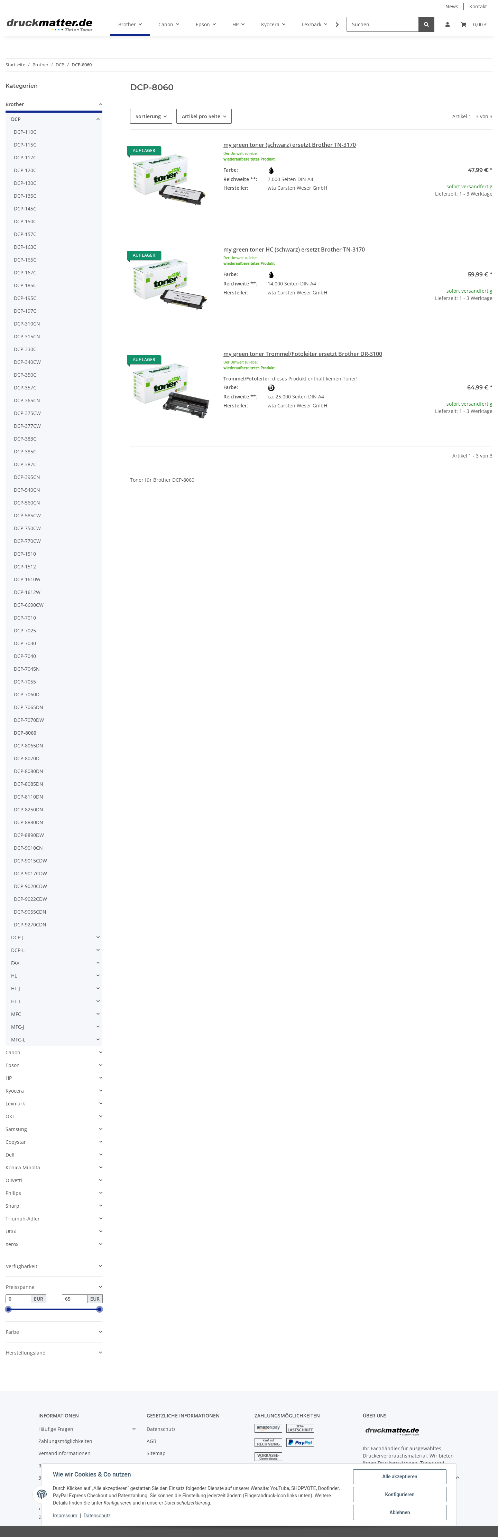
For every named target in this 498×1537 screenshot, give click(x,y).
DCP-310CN (27, 323)
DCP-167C (25, 272)
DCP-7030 (25, 643)
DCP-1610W (27, 579)
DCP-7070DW (29, 720)
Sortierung (148, 116)
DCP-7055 (25, 681)
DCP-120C (25, 170)
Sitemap (156, 1453)
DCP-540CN (27, 490)
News (451, 6)
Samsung (16, 1129)
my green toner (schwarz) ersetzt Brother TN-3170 (289, 145)
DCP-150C (25, 221)
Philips (13, 1193)
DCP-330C (25, 349)
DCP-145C (25, 208)
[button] (447, 24)
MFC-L (18, 1039)
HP (9, 1078)
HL (14, 975)
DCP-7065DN (28, 707)
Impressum (65, 1515)
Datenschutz (161, 1429)
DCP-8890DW (29, 835)
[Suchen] (383, 24)
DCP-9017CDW (30, 873)
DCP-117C (25, 157)
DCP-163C (25, 247)
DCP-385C (25, 451)
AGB (151, 1441)
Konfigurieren (399, 1494)
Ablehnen (399, 1512)
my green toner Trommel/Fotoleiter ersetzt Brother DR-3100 (302, 354)
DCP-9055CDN (30, 911)
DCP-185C (25, 285)
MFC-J (17, 1027)
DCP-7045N (27, 669)
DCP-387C (25, 464)
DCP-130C (25, 183)
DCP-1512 (25, 566)
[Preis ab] (18, 1298)
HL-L (16, 1001)
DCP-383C (25, 438)
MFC (16, 1014)
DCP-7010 (25, 617)
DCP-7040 (25, 656)
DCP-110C (25, 132)
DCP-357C (25, 387)
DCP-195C (25, 298)
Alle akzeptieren (399, 1476)
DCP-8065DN (28, 745)
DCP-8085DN (28, 784)
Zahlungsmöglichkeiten (65, 1441)
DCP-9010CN (28, 848)
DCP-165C (25, 259)
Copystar (16, 1142)
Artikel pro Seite (201, 116)
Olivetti (14, 1180)
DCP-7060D (26, 694)
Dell (10, 1154)
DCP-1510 (25, 553)
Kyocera (15, 1090)
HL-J (15, 988)
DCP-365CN (27, 400)
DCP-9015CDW (30, 860)
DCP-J (17, 937)
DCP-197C (25, 311)
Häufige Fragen (55, 1429)
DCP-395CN (27, 477)
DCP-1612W (27, 592)
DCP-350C (25, 374)
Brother (15, 104)
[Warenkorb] (473, 24)
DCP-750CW (27, 528)
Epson (13, 1065)
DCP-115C (25, 144)
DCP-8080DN (28, 771)
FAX (15, 963)
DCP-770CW (27, 541)
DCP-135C (25, 195)
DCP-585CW (27, 515)
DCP (16, 119)
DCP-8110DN (28, 796)
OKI (10, 1116)
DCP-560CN (27, 502)
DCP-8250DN (28, 809)
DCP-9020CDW (30, 886)
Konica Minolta (23, 1167)
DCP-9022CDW (30, 899)
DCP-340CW (27, 362)
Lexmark (15, 1103)
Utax (11, 1231)
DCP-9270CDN (30, 924)
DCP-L (18, 950)
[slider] (8, 1309)
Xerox (12, 1244)
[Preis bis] (74, 1298)
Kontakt (478, 6)
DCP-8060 (25, 732)
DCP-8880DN (28, 822)
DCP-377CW (27, 426)
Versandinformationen (64, 1453)
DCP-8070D (26, 758)
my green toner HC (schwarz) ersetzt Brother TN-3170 (294, 249)
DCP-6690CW (29, 605)
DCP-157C (25, 234)
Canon (13, 1052)
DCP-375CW (27, 413)
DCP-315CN (27, 336)
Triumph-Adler (23, 1218)
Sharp (12, 1206)
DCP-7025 (25, 630)
